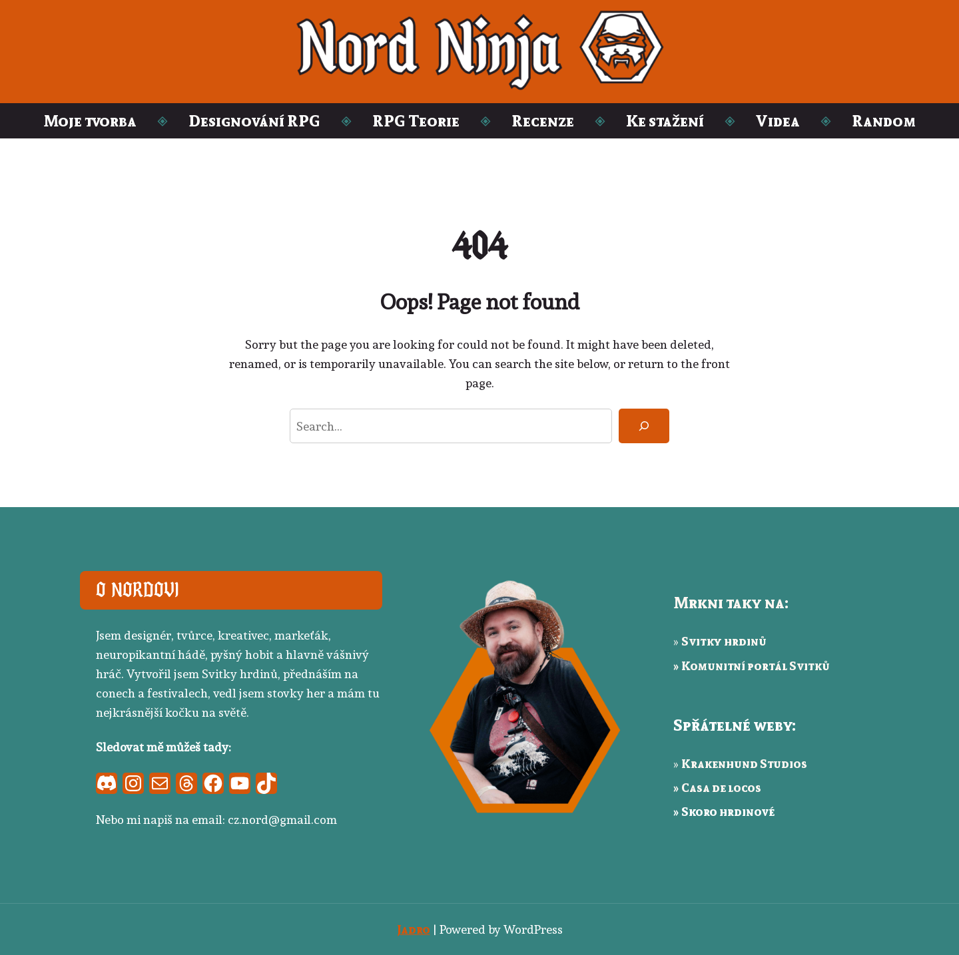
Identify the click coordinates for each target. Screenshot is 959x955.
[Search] (644, 426)
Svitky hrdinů (724, 641)
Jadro (413, 929)
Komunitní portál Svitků (755, 665)
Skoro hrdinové (728, 811)
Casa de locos (721, 787)
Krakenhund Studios (744, 763)
